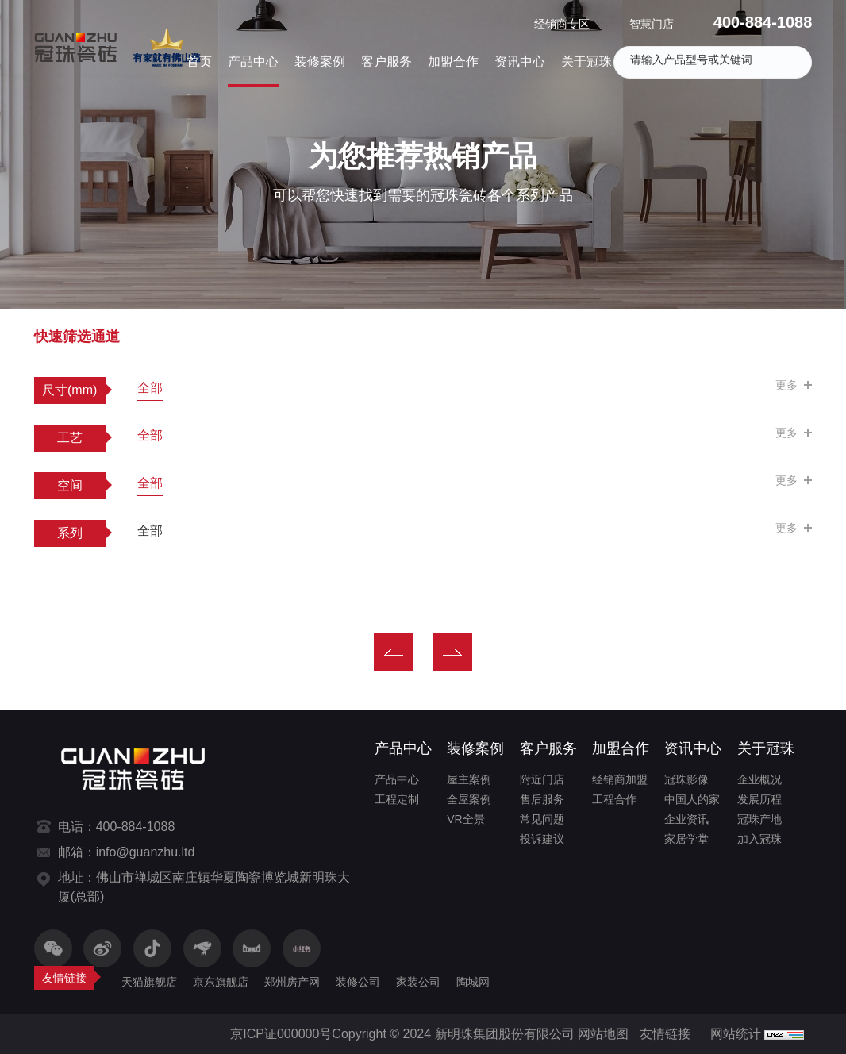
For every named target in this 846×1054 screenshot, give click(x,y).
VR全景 (465, 819)
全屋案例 (469, 799)
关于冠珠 (586, 61)
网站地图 (603, 1034)
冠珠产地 (759, 819)
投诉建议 (542, 839)
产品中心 (253, 61)
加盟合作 (453, 61)
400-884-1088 (763, 22)
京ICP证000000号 (281, 1034)
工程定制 (397, 799)
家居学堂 (686, 839)
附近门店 (542, 779)
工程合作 (614, 799)
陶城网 (473, 981)
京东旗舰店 (220, 981)
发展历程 (759, 799)
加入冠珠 (759, 839)
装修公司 (358, 981)
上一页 (393, 652)
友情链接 (665, 1034)
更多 (786, 385)
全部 (150, 387)
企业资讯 (686, 819)
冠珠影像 (686, 779)
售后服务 (542, 799)
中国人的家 (692, 799)
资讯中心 (519, 61)
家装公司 (418, 981)
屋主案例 (469, 779)
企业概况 (759, 779)
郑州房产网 (292, 981)
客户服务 (386, 61)
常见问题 (542, 819)
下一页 (452, 652)
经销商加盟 (620, 779)
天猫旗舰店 (149, 981)
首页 (199, 61)
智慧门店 (651, 23)
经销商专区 (562, 23)
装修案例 (319, 61)
